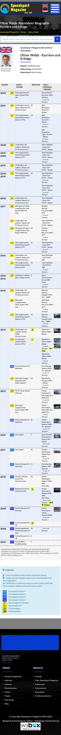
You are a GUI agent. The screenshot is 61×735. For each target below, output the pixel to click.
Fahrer (23, 32)
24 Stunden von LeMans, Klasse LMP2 (21, 332)
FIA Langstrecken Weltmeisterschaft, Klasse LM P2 (22, 117)
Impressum (40, 684)
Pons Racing (47, 366)
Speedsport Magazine (9, 32)
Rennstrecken (11, 688)
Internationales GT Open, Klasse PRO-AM (22, 95)
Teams (7, 696)
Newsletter (40, 692)
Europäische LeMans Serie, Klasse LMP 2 (20, 341)
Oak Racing (46, 378)
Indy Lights (19, 435)
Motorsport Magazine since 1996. (16, 644)
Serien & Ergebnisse (13, 676)
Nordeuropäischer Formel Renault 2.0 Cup (22, 530)
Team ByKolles (47, 145)
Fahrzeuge (9, 700)
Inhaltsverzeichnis (43, 696)
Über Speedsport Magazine (46, 680)
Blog (6, 704)
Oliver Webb (34, 32)
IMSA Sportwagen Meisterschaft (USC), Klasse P (22, 380)
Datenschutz (40, 688)
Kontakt (38, 676)
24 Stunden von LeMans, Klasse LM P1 (22, 147)
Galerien (8, 684)
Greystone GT (47, 93)
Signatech (46, 329)
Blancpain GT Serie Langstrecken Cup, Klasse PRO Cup (22, 230)
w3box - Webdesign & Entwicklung (42, 721)
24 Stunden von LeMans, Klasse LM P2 (22, 292)
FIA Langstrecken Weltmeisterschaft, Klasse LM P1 (22, 155)
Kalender (8, 680)
